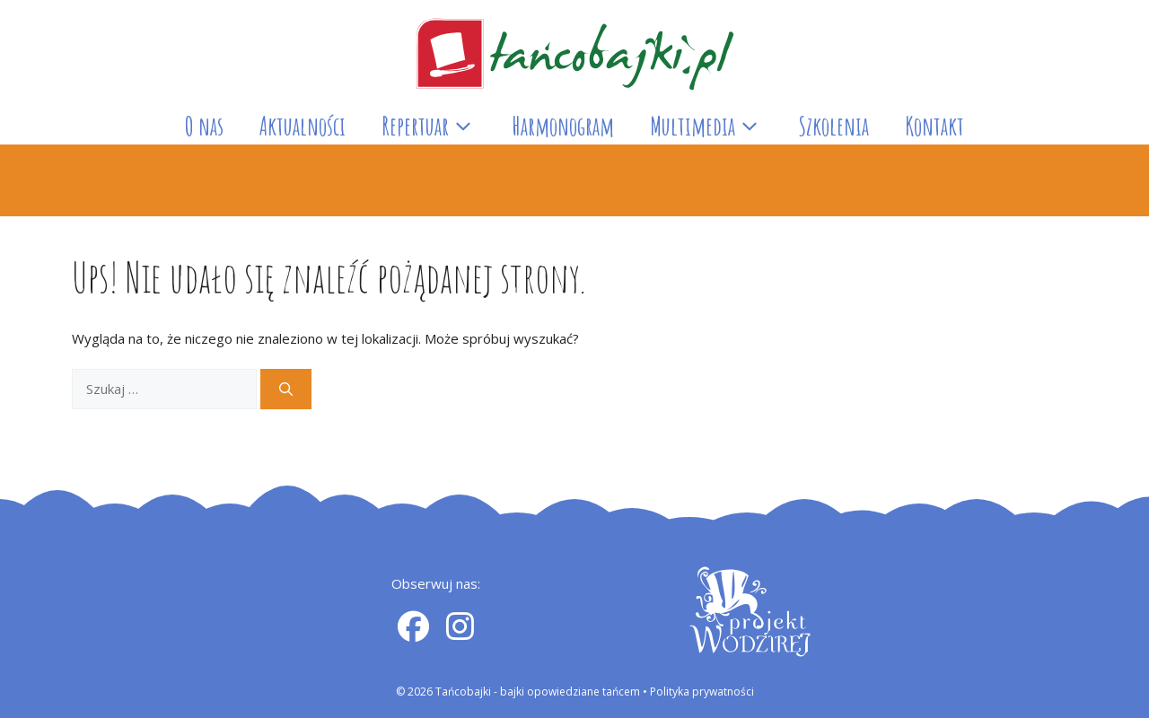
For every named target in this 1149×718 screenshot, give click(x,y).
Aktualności (302, 126)
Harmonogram (563, 126)
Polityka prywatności (702, 691)
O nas (204, 126)
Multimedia (715, 126)
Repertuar (438, 126)
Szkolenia (833, 126)
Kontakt (934, 126)
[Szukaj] (285, 389)
